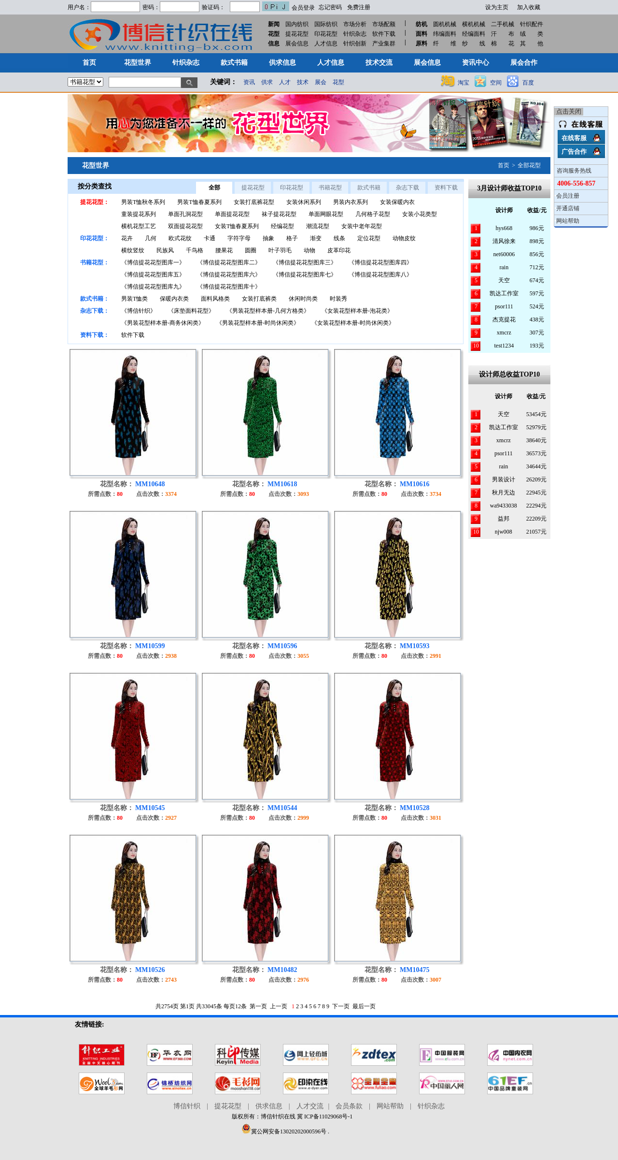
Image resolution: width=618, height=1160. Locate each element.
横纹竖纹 (132, 250)
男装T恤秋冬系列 (143, 202)
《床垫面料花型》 (191, 310)
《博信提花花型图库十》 (229, 286)
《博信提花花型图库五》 (153, 274)
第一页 (258, 1006)
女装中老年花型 (361, 226)
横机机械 (473, 24)
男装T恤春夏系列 (199, 202)
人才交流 (309, 1106)
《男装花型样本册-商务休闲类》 (162, 322)
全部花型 (529, 165)
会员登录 (303, 7)
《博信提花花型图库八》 (380, 274)
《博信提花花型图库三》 (305, 262)
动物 (309, 250)
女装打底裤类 (259, 298)
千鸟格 (194, 250)
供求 (267, 82)
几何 (150, 238)
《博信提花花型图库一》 (153, 262)
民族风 (165, 250)
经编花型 (282, 226)
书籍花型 (330, 187)
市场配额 (383, 24)
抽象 (268, 238)
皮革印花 (339, 250)
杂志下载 (407, 187)
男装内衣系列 (350, 202)
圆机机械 (444, 24)
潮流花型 (317, 226)
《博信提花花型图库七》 (305, 274)
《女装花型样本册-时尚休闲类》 (352, 322)
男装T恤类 (134, 298)
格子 (292, 238)
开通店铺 (567, 208)
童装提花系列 (138, 214)
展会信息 (297, 43)
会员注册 (567, 195)
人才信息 (325, 43)
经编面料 (473, 33)
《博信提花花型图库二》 (229, 262)
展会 (320, 82)
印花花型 (325, 33)
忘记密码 (330, 7)
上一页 (278, 1006)
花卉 (127, 238)
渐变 (316, 238)
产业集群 (383, 43)
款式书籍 (368, 187)
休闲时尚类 (303, 298)
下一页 (341, 1006)
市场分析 (354, 24)
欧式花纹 (180, 238)
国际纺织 (325, 24)
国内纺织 (297, 24)
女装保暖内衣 (397, 202)
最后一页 (364, 1006)
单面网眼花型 (326, 214)
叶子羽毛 (280, 250)
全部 (214, 187)
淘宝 (463, 82)
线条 (339, 238)
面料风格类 (215, 298)
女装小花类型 (419, 214)
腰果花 (224, 250)
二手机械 (502, 24)
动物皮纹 (404, 238)
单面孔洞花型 (185, 214)
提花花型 (297, 33)
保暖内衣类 (174, 298)
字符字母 (239, 238)
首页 (503, 165)
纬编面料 (444, 33)
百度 (528, 82)
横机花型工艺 (138, 226)
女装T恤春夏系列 (237, 226)
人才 (285, 82)
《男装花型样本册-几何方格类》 (267, 310)
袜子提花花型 (279, 214)
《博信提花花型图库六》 (229, 274)
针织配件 (531, 24)
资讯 (249, 82)
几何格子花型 (372, 214)
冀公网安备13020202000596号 (283, 1131)
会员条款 (349, 1106)
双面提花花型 (185, 226)
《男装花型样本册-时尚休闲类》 (257, 322)
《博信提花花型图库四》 (380, 262)
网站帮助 (567, 221)
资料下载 (446, 187)
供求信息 (268, 1106)
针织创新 (354, 43)
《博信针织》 (138, 310)
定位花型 (368, 238)
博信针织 (186, 1106)
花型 (338, 82)
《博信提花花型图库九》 (153, 286)
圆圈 (250, 250)
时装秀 (338, 298)
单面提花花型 (232, 214)
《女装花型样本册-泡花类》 (357, 310)
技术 (303, 82)
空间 (496, 82)
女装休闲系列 (303, 202)
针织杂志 (354, 33)
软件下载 (383, 33)
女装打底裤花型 (254, 202)
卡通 (209, 238)
